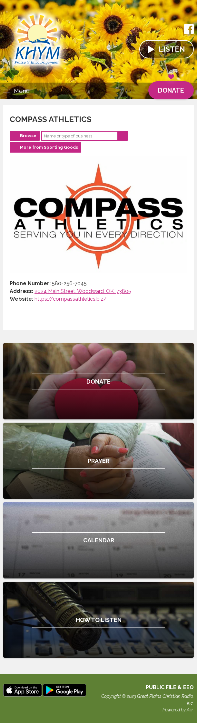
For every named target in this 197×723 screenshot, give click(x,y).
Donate (171, 87)
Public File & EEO (170, 687)
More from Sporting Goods (49, 147)
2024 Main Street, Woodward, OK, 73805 (82, 291)
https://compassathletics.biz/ (70, 299)
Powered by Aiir (178, 709)
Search (122, 136)
